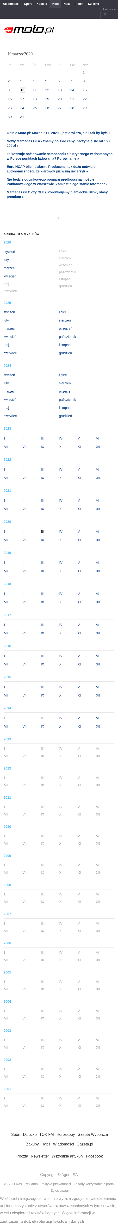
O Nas (17, 1184)
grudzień (65, 353)
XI (79, 447)
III (42, 438)
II (24, 438)
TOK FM (46, 1134)
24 (22, 108)
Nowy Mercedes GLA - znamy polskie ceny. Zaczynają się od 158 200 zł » (58, 143)
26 (47, 108)
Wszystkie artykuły (67, 1156)
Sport (28, 4)
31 (22, 117)
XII (98, 447)
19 (47, 99)
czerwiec (10, 353)
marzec (9, 268)
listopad (65, 345)
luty (6, 260)
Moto (55, 4)
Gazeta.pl (85, 1144)
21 (72, 99)
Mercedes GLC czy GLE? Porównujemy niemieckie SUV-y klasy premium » (57, 194)
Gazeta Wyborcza (92, 1134)
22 (85, 99)
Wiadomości (10, 4)
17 (22, 99)
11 (35, 90)
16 (10, 99)
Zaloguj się (109, 9)
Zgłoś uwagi (60, 1190)
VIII (25, 447)
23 (10, 108)
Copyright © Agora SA (59, 1175)
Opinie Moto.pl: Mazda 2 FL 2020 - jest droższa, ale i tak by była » (59, 133)
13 (60, 90)
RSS (6, 1184)
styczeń (9, 252)
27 (60, 108)
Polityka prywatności (55, 1184)
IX (42, 447)
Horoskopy (65, 1134)
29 (85, 108)
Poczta (22, 1156)
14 (72, 90)
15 (85, 90)
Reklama (31, 1184)
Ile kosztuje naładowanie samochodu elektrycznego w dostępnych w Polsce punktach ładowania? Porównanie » (59, 156)
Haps (45, 1144)
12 (47, 90)
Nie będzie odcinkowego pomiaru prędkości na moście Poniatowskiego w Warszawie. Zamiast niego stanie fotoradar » (57, 182)
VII (6, 447)
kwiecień (10, 276)
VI (97, 438)
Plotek (79, 4)
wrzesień (65, 328)
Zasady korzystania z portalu (95, 1184)
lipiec (63, 312)
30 (10, 117)
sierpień (65, 320)
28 (72, 108)
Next (67, 4)
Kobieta (42, 4)
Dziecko (93, 4)
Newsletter (40, 1156)
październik (67, 337)
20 (60, 99)
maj (6, 345)
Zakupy (32, 1144)
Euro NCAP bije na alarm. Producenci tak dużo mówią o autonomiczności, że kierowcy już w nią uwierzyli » (51, 169)
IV (60, 438)
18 (35, 99)
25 (35, 108)
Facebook (94, 1156)
